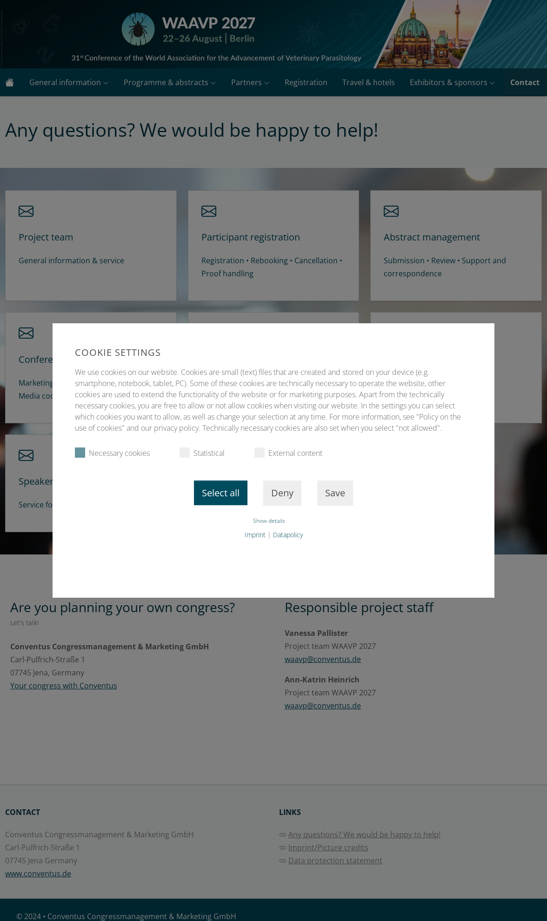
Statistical (202, 452)
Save (335, 493)
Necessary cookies (112, 452)
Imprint (255, 534)
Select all (221, 493)
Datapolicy (288, 534)
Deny (282, 493)
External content (288, 452)
